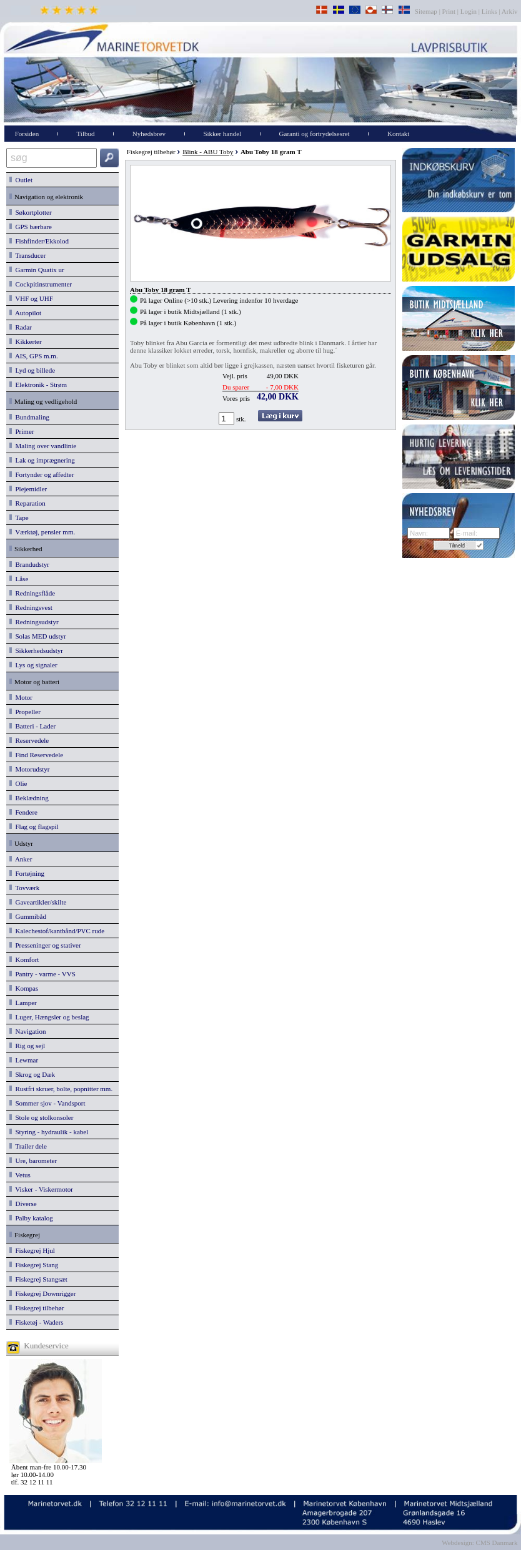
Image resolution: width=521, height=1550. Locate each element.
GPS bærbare (30, 226)
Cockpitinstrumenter (40, 284)
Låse (18, 578)
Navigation (27, 1031)
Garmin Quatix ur (36, 269)
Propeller (25, 711)
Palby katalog (31, 1218)
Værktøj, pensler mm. (42, 532)
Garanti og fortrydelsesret (314, 133)
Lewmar (23, 1060)
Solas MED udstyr (37, 636)
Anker (20, 859)
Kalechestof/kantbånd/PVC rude (56, 930)
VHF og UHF (31, 298)
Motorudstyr (29, 769)
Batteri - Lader (32, 726)
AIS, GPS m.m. (33, 356)
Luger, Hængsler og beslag (49, 1017)
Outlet (20, 180)
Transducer (27, 255)
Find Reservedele (36, 754)
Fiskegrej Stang (33, 1264)
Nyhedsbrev (149, 133)
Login (469, 11)
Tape (19, 517)
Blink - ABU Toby (207, 151)
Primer (21, 431)
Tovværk (24, 887)
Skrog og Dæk (32, 1074)
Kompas (23, 988)
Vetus (20, 1175)
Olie (18, 783)
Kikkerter (25, 341)
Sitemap (427, 11)
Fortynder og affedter (41, 474)
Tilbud (86, 133)
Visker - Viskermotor (41, 1189)
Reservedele (29, 740)
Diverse (23, 1203)
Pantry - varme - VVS (42, 974)
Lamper (23, 1002)
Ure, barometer (33, 1160)
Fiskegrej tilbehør (36, 1308)
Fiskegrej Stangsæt (38, 1279)
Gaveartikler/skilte (37, 902)
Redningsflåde (32, 593)
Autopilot (25, 312)
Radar (20, 327)
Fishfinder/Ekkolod (39, 241)
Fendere (23, 812)
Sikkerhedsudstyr (36, 650)
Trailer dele (28, 1146)
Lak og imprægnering (42, 460)
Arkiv (510, 11)
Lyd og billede (32, 370)
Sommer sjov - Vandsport (47, 1103)
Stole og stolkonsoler (41, 1117)
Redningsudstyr (34, 621)
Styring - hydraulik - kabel (48, 1132)
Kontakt (398, 133)
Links (489, 11)
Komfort (24, 959)
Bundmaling (29, 417)
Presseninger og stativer (45, 945)
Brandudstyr (29, 564)
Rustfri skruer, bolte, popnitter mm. (60, 1088)
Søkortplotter (30, 212)
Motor (20, 697)
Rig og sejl (27, 1045)
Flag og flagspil (34, 826)
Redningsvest (30, 607)
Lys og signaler (33, 665)
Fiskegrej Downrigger (42, 1293)
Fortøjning (26, 873)
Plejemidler (28, 489)
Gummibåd (27, 916)
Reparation (27, 503)
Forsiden (27, 133)
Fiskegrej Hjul (32, 1250)
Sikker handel (222, 133)
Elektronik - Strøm (38, 384)
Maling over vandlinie (42, 445)
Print (448, 11)
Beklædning (29, 798)
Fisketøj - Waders (36, 1322)
